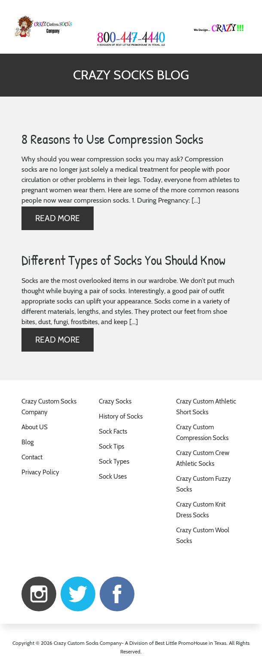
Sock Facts (113, 431)
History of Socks (121, 416)
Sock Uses (113, 476)
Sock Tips (111, 446)
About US (34, 427)
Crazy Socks (115, 401)
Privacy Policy (40, 472)
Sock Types (114, 461)
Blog (27, 442)
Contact (32, 457)
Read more (57, 218)
